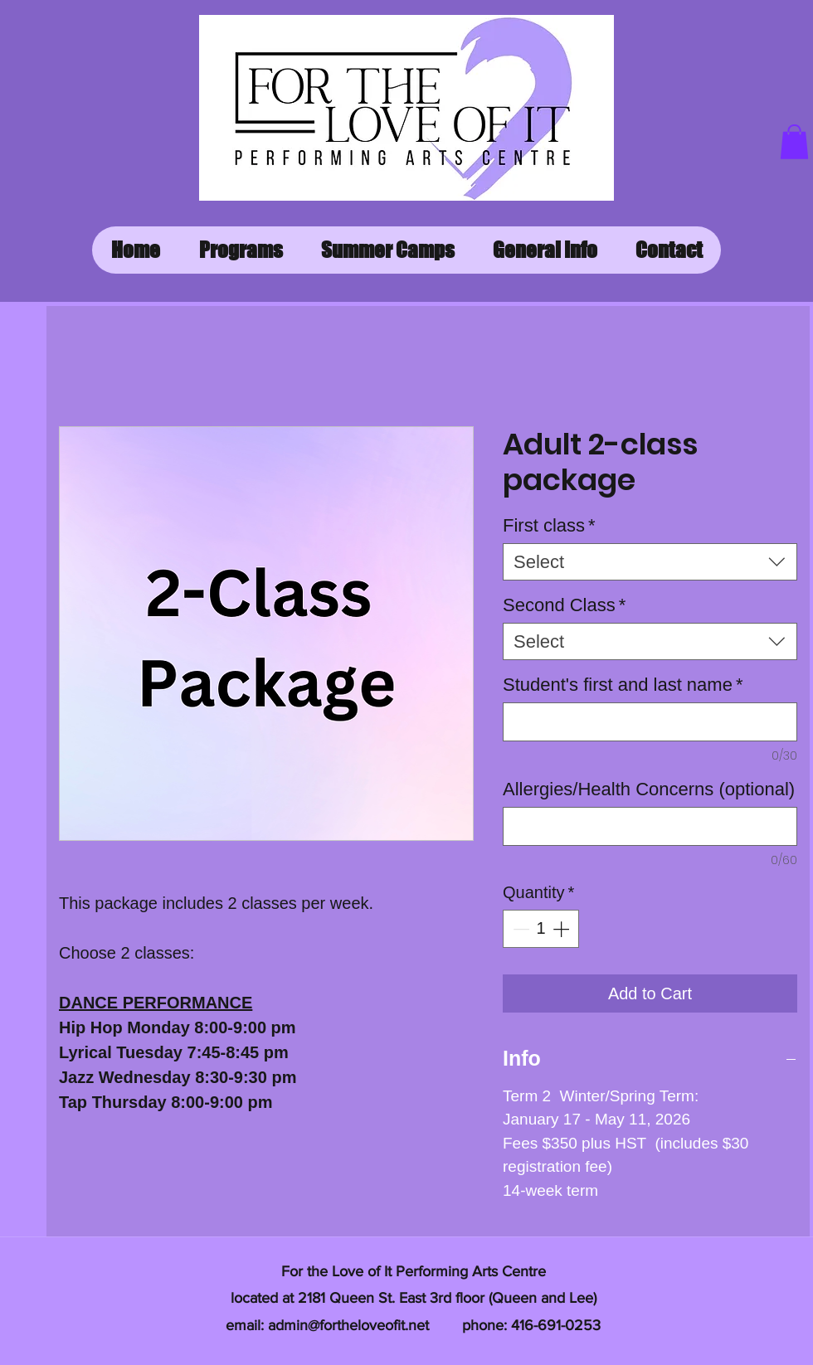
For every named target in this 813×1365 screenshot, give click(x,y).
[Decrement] (519, 929)
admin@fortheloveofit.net (348, 1325)
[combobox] (650, 561)
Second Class (564, 605)
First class (549, 525)
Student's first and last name (622, 684)
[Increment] (562, 929)
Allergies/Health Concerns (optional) (649, 789)
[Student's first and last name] (650, 722)
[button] (794, 141)
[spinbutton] (540, 929)
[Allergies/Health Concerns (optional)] (650, 826)
